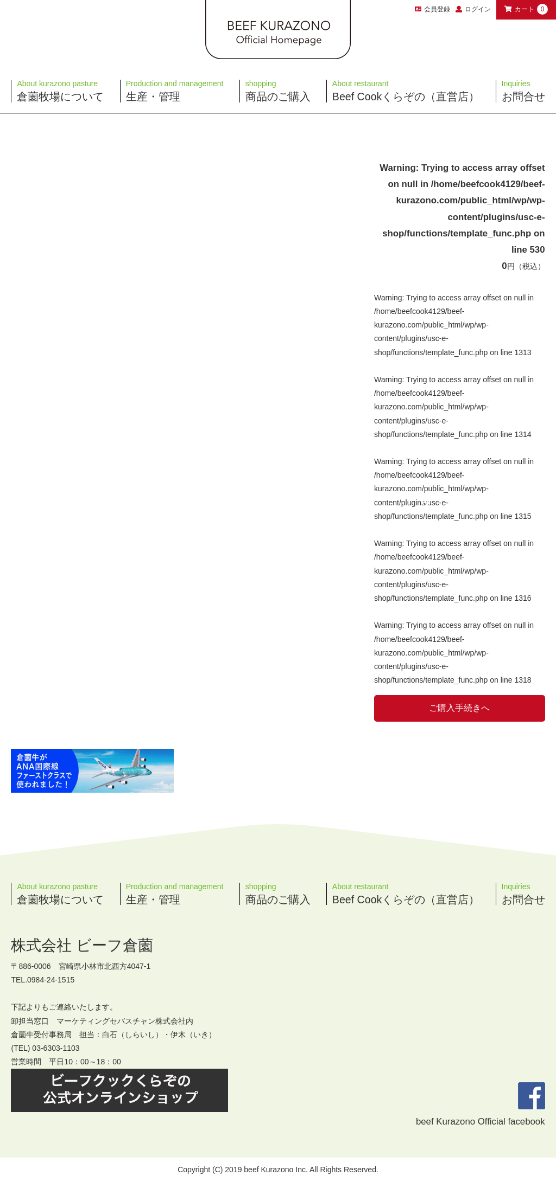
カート (526, 9)
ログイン (478, 9)
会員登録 (432, 9)
